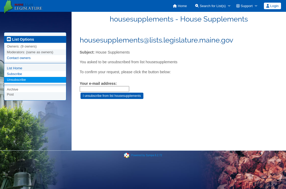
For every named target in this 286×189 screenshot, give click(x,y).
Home (180, 6)
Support (244, 6)
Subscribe (14, 74)
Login (272, 6)
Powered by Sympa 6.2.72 (146, 155)
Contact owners (19, 58)
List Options (20, 39)
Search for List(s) (210, 6)
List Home (14, 68)
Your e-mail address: (98, 83)
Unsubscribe (16, 80)
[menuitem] (180, 6)
